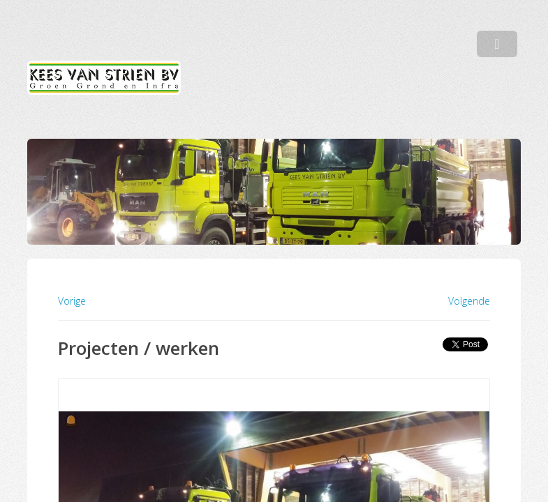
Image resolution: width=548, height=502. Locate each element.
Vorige (72, 300)
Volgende (469, 301)
